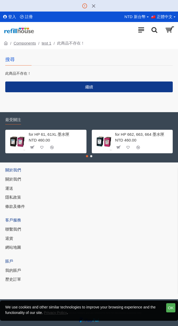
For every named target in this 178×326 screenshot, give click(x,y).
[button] (87, 156)
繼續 (89, 87)
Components (25, 43)
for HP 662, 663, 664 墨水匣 (139, 134)
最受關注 (13, 119)
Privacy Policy (55, 313)
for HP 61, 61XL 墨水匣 (49, 134)
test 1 (46, 43)
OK (171, 308)
